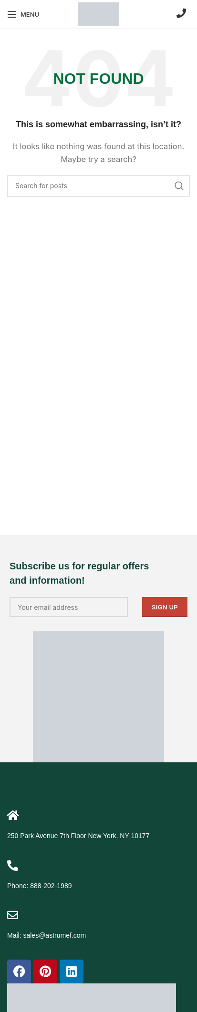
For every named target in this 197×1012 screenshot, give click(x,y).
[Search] (98, 186)
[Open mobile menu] (23, 14)
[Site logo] (98, 13)
